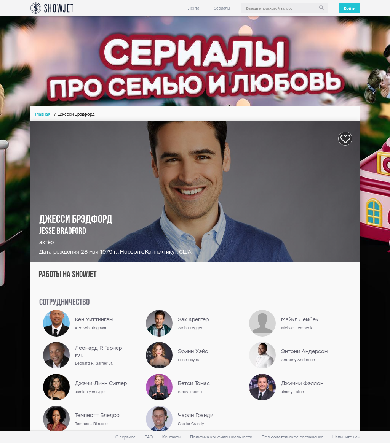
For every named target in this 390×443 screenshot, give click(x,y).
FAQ (149, 437)
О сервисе (125, 437)
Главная (42, 114)
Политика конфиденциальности (221, 437)
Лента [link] (193, 8)
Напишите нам (346, 437)
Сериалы (222, 8)
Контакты (171, 437)
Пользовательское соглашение (292, 437)
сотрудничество (64, 302)
